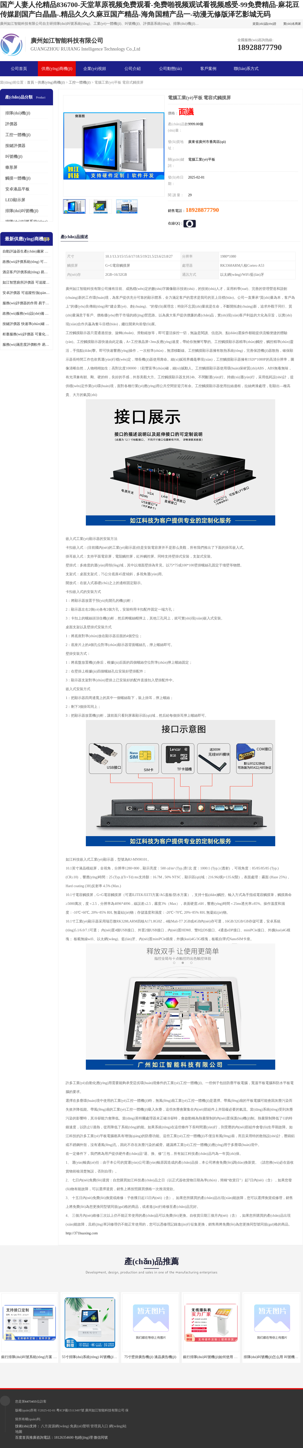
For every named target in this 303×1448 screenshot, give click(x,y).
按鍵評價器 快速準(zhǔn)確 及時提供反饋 (26, 324)
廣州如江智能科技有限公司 (104, 1410)
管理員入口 (99, 1426)
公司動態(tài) (170, 68)
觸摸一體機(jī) (18, 178)
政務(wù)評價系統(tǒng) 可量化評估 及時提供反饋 (26, 262)
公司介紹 (132, 68)
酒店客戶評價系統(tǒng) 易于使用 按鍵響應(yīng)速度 (26, 272)
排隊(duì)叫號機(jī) (21, 211)
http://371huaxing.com (82, 1233)
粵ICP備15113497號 (70, 1410)
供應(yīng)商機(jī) (56, 68)
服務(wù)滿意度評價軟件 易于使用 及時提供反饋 (26, 344)
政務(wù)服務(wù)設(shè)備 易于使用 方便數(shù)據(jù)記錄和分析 (26, 313)
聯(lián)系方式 (246, 68)
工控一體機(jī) (80, 82)
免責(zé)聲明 (80, 1426)
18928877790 (202, 210)
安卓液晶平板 (17, 189)
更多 (46, 239)
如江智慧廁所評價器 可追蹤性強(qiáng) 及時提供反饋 (26, 282)
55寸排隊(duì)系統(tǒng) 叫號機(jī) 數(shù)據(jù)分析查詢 (105, 1357)
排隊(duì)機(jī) (17, 113)
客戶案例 (208, 68)
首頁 (30, 82)
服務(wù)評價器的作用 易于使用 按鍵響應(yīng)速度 (26, 303)
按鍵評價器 (15, 145)
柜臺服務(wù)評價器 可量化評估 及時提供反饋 (26, 334)
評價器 (11, 124)
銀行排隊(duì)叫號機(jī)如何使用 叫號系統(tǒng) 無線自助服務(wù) (234, 1357)
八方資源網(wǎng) (55, 1426)
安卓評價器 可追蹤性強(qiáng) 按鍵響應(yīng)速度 (26, 293)
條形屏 (11, 167)
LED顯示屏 (15, 200)
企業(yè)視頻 (94, 68)
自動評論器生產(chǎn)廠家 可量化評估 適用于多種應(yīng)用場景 (26, 251)
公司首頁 (19, 68)
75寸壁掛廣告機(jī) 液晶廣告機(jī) (150, 1357)
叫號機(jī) (13, 156)
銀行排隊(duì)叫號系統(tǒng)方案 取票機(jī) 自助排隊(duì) (45, 1357)
